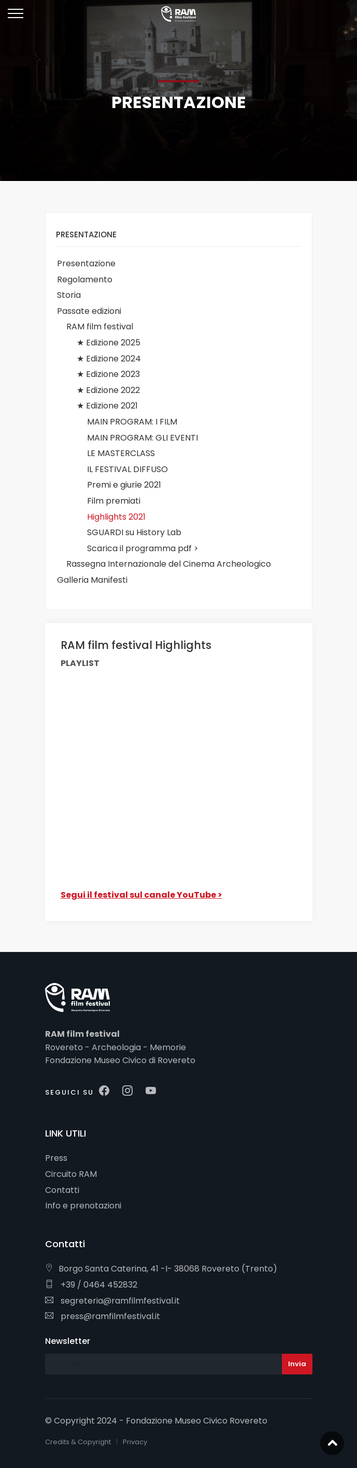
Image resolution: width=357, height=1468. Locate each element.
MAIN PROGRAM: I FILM (132, 422)
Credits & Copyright (78, 1442)
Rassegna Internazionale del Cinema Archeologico (168, 564)
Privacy (135, 1442)
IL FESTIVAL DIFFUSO (127, 469)
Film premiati (113, 501)
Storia (69, 295)
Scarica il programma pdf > (142, 548)
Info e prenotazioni (83, 1206)
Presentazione (86, 263)
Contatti (62, 1190)
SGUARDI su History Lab (134, 532)
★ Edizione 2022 (108, 390)
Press (56, 1158)
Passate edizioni (89, 311)
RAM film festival (99, 326)
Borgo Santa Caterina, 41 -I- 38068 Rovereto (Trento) (161, 1269)
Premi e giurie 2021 (124, 485)
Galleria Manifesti (92, 580)
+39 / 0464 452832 (91, 1285)
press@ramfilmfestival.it (102, 1316)
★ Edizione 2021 (107, 406)
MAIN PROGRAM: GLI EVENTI (142, 438)
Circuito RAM (71, 1174)
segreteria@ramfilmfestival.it (112, 1301)
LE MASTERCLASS (121, 453)
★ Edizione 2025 (108, 343)
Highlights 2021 (116, 517)
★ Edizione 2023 (108, 374)
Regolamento (84, 279)
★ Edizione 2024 (109, 359)
